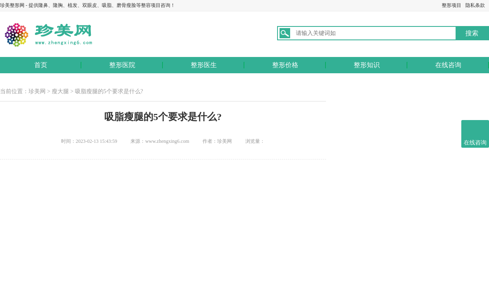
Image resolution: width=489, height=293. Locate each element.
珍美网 (37, 91)
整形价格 (285, 64)
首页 (40, 64)
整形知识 (367, 64)
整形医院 (122, 64)
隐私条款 (475, 5)
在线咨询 (448, 64)
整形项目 (451, 5)
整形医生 (204, 64)
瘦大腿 (60, 91)
